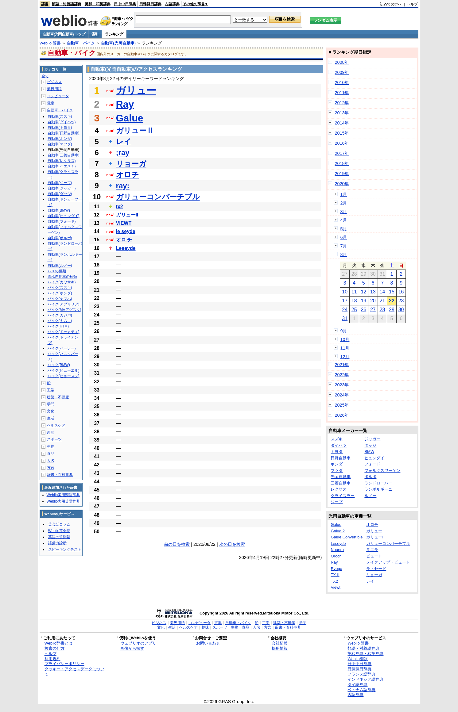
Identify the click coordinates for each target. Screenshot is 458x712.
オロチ (127, 174)
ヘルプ (412, 4)
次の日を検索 (232, 544)
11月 (344, 348)
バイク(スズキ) (60, 287)
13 (373, 291)
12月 (344, 356)
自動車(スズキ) (60, 116)
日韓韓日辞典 (150, 4)
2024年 (342, 394)
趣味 (50, 432)
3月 (343, 211)
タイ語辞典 (357, 684)
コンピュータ (58, 96)
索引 (95, 34)
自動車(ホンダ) (60, 138)
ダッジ (370, 445)
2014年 (342, 123)
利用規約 (52, 658)
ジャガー (372, 439)
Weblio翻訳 (357, 658)
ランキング (114, 34)
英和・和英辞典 (98, 4)
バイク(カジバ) (60, 315)
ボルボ (370, 476)
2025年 (342, 405)
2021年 (342, 364)
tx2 (119, 206)
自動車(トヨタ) (60, 127)
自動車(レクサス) (62, 161)
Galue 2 (338, 531)
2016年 (342, 143)
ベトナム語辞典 (361, 689)
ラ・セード (376, 568)
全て (45, 76)
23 (401, 300)
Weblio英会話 (59, 531)
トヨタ (337, 451)
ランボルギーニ (378, 489)
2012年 (342, 102)
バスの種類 (57, 271)
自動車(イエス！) (62, 166)
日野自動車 (341, 458)
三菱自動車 (341, 483)
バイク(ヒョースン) (64, 376)
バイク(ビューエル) (64, 370)
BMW (369, 451)
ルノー (370, 495)
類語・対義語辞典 (66, 4)
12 (363, 291)
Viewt (335, 587)
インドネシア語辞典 (365, 679)
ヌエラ (372, 549)
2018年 (342, 163)
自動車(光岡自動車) (118, 43)
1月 (343, 194)
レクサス (339, 489)
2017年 (342, 153)
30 (401, 309)
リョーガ (131, 163)
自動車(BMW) (59, 210)
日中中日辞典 (125, 4)
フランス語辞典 (361, 674)
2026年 (342, 415)
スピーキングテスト (64, 549)
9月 (343, 330)
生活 (50, 418)
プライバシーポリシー (64, 663)
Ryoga (336, 568)
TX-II (335, 574)
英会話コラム (59, 524)
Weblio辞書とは (58, 643)
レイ (123, 141)
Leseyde (126, 248)
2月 (343, 203)
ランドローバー (378, 483)
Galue (129, 118)
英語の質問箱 (59, 537)
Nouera (337, 549)
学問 (50, 404)
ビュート (374, 556)
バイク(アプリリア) (64, 304)
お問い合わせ (208, 643)
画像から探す (132, 648)
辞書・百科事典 (60, 475)
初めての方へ (391, 4)
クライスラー (343, 495)
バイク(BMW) (59, 365)
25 (354, 309)
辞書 (45, 4)
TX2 (334, 581)
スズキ (337, 439)
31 (344, 318)
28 (382, 309)
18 (354, 300)
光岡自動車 (341, 476)
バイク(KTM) (58, 326)
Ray (125, 104)
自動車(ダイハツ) (62, 122)
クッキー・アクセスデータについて (74, 671)
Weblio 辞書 (50, 43)
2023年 (342, 384)
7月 (343, 245)
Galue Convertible (347, 537)
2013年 (342, 112)
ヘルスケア (56, 425)
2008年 (342, 62)
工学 (50, 390)
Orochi (336, 556)
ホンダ (337, 464)
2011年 (342, 92)
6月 (343, 237)
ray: (123, 186)
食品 (50, 453)
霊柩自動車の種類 (62, 276)
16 (401, 291)
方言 (50, 467)
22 (391, 300)
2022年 (342, 374)
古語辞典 (172, 4)
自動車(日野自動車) (64, 133)
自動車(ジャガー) (62, 188)
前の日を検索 (177, 544)
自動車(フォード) (62, 221)
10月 (344, 339)
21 (382, 300)
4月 (343, 220)
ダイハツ (339, 445)
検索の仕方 (54, 648)
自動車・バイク (81, 43)
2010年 (342, 82)
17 (344, 300)
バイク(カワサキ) (62, 282)
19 (363, 300)
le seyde (125, 231)
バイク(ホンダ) (60, 293)
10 (344, 291)
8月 (343, 254)
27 (373, 309)
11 (354, 291)
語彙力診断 (57, 543)
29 (391, 309)
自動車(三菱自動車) (64, 155)
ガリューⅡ (135, 130)
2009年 (342, 72)
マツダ (337, 470)
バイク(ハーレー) (62, 348)
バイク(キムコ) (60, 321)
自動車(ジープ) (60, 183)
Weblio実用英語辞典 (63, 501)
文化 (50, 411)
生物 (50, 446)
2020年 (342, 183)
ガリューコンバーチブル (158, 197)
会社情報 (280, 643)
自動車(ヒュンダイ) (64, 216)
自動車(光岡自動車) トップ (64, 34)
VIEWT (124, 223)
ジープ (337, 502)
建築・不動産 (58, 397)
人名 (50, 460)
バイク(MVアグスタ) (64, 310)
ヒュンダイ (374, 458)
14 (382, 291)
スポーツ (54, 439)
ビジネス (54, 82)
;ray (123, 152)
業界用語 (54, 89)
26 (363, 309)
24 (344, 309)
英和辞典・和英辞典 (365, 653)
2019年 (342, 173)
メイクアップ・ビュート (388, 562)
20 (373, 300)
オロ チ (124, 239)
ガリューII (127, 214)
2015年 (342, 133)
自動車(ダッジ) (60, 194)
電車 (50, 103)
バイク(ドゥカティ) (64, 332)
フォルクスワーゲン (382, 470)
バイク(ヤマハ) (60, 299)
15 (391, 291)
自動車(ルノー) (60, 265)
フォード (372, 464)
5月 (343, 228)
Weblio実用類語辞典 (63, 495)
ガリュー (136, 90)
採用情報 (280, 648)
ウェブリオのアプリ (138, 643)
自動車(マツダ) (60, 144)
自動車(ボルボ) (60, 238)
